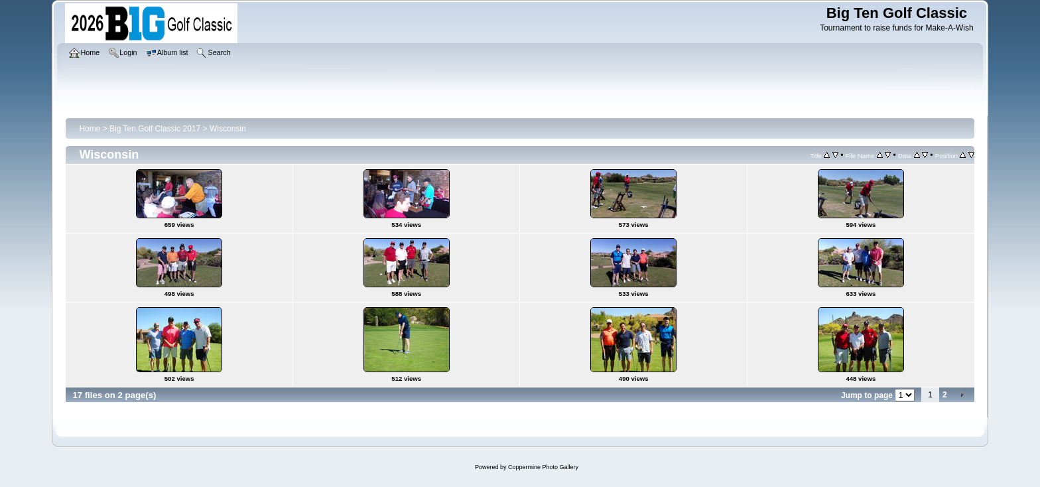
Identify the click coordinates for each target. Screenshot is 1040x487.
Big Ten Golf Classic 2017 (154, 128)
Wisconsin (228, 128)
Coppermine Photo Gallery (543, 467)
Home (89, 128)
